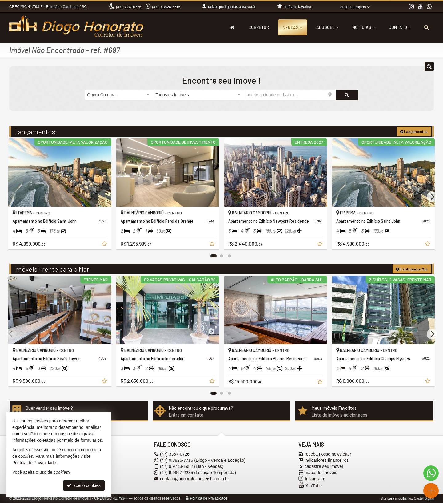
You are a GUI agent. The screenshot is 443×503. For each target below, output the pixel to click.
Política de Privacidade (208, 498)
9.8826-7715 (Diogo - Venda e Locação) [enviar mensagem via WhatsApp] (202, 460)
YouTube (313, 485)
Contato (400, 27)
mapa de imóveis (321, 472)
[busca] (426, 27)
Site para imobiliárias (396, 498)
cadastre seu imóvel (324, 466)
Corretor (258, 27)
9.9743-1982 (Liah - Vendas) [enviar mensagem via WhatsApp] (191, 466)
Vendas (292, 27)
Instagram (314, 478)
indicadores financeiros (327, 460)
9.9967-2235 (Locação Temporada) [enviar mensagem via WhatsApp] (198, 472)
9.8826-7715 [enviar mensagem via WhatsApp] (166, 7)
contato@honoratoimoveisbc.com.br (194, 478)
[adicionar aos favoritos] (105, 244)
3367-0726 (128, 7)
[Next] (432, 196)
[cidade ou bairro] (290, 95)
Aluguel (327, 27)
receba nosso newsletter (328, 454)
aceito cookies (84, 485)
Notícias (363, 27)
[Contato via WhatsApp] (431, 473)
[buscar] (347, 95)
